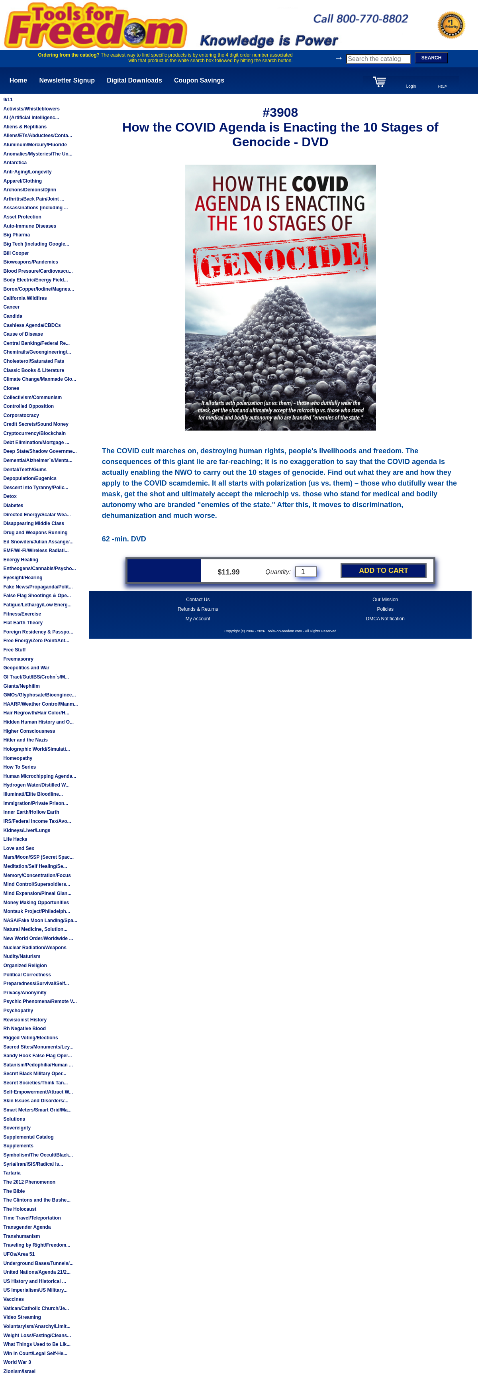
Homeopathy (17, 758)
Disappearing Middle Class (33, 523)
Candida (12, 316)
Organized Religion (25, 965)
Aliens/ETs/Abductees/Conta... (37, 135)
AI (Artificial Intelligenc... (31, 117)
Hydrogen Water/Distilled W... (36, 785)
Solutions (14, 1119)
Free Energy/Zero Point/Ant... (36, 640)
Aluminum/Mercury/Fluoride (35, 145)
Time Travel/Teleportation (32, 1218)
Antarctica (15, 162)
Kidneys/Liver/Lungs (26, 830)
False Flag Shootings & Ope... (37, 595)
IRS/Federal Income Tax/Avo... (37, 821)
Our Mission (385, 599)
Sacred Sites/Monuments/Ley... (38, 1047)
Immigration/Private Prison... (35, 803)
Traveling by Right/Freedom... (36, 1245)
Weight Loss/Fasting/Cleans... (37, 1335)
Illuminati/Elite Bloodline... (33, 794)
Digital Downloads (134, 80)
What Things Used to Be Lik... (37, 1344)
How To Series (19, 767)
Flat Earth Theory (23, 623)
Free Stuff (14, 650)
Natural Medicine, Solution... (35, 929)
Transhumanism (21, 1236)
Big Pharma (16, 235)
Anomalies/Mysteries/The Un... (37, 154)
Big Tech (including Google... (36, 244)
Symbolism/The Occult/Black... (38, 1155)
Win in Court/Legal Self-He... (35, 1353)
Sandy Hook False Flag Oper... (37, 1055)
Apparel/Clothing (22, 181)
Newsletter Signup (67, 80)
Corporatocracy (21, 415)
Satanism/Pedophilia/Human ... (38, 1065)
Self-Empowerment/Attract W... (38, 1092)
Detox (9, 496)
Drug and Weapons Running (35, 532)
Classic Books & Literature (33, 370)
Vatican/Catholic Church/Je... (36, 1308)
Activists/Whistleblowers (31, 109)
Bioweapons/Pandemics (30, 262)
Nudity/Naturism (21, 956)
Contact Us (198, 599)
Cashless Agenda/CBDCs (32, 325)
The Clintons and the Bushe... (37, 1200)
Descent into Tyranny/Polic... (35, 487)
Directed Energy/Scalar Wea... (37, 514)
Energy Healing (20, 560)
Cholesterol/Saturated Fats (33, 361)
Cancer (11, 307)
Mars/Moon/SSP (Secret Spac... (38, 857)
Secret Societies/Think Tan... (35, 1083)
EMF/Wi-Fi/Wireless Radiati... (36, 550)
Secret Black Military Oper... (34, 1073)
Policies (385, 609)
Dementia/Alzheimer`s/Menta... (37, 460)
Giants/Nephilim (21, 686)
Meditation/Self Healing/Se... (35, 866)
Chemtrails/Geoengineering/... (37, 352)
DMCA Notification (385, 619)
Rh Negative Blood (24, 1028)
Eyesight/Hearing (22, 577)
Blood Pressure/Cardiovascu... (37, 271)
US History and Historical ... (34, 1281)
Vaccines (13, 1299)
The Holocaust (19, 1209)
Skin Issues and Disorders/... (35, 1101)
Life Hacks (15, 839)
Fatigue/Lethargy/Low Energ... (37, 605)
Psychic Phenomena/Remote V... (39, 1001)
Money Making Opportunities (36, 902)
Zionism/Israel (19, 1371)
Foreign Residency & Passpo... (38, 632)
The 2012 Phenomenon (29, 1182)
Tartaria (11, 1173)
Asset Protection (22, 217)
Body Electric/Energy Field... (35, 280)
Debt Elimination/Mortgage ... (36, 442)
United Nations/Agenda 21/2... (37, 1272)
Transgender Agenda (27, 1227)
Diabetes (13, 505)
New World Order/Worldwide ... (38, 938)
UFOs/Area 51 (19, 1254)
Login (411, 86)
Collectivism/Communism (32, 397)
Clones (11, 388)
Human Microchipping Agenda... (39, 776)
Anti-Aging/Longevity (27, 172)
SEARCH (431, 58)
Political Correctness (27, 975)
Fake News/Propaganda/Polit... (37, 587)
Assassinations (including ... (35, 207)
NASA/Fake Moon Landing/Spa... (40, 920)
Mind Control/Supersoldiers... (36, 884)
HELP (442, 87)
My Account (198, 619)
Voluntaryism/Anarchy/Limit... (36, 1326)
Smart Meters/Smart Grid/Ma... (37, 1110)
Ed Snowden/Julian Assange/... (38, 542)
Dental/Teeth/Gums (24, 469)
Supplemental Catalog (28, 1137)
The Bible (14, 1191)
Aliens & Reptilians (25, 127)
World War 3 (17, 1362)
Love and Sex (18, 848)
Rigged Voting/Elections (30, 1038)
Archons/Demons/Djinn (29, 190)
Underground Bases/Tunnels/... (38, 1263)
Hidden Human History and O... (38, 722)
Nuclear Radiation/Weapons (34, 947)
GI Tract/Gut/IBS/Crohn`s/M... (36, 677)
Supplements (18, 1146)
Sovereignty (17, 1128)
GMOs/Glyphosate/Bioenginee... (39, 695)
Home (18, 80)
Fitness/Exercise (22, 614)
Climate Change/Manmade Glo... (39, 379)
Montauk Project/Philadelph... (36, 911)
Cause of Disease (23, 334)
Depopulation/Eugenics (29, 478)
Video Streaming (22, 1317)
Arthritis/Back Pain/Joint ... (33, 199)
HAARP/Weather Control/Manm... (40, 704)
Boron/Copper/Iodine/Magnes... (38, 289)
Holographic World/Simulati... (36, 749)
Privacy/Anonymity (24, 992)
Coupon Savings (199, 80)
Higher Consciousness (29, 731)
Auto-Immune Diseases (29, 226)
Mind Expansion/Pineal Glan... (37, 893)
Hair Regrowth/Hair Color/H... (36, 713)
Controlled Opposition (28, 406)
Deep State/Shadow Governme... (39, 451)
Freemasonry (18, 659)
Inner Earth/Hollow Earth (31, 812)
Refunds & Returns (198, 609)
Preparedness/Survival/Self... (36, 983)
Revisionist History (25, 1020)
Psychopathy (18, 1010)
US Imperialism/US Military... (35, 1290)
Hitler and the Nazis (25, 740)
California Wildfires (25, 298)
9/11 (7, 99)
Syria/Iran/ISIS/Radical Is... (33, 1164)
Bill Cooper (16, 253)
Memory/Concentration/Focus (37, 875)
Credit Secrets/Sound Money (35, 424)
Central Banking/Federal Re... (36, 343)
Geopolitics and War (26, 668)
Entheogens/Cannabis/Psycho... (39, 568)
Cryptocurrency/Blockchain (34, 433)
